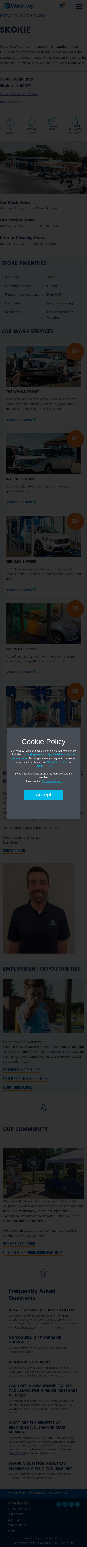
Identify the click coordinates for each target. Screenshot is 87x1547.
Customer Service (52, 781)
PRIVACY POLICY (56, 762)
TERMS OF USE (43, 766)
